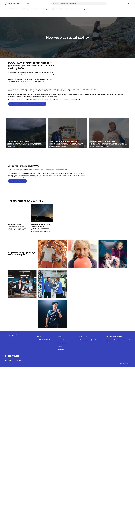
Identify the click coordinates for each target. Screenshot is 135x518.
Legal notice (61, 340)
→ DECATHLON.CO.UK (43, 340)
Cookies (60, 346)
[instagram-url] (16, 335)
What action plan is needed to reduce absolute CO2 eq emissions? (27, 104)
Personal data (62, 343)
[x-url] (9, 335)
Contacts (61, 349)
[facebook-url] (6, 335)
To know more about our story (17, 181)
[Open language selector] (128, 3)
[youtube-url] (12, 335)
